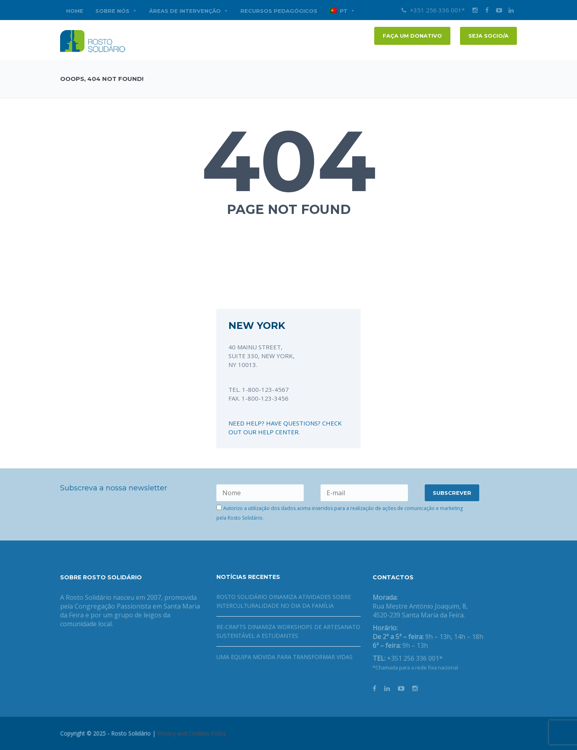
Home (74, 11)
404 (289, 160)
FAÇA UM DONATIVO (412, 35)
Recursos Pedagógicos (278, 11)
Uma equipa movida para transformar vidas (284, 657)
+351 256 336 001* (433, 10)
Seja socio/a (488, 35)
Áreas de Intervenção (188, 11)
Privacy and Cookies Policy (191, 733)
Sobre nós (116, 11)
